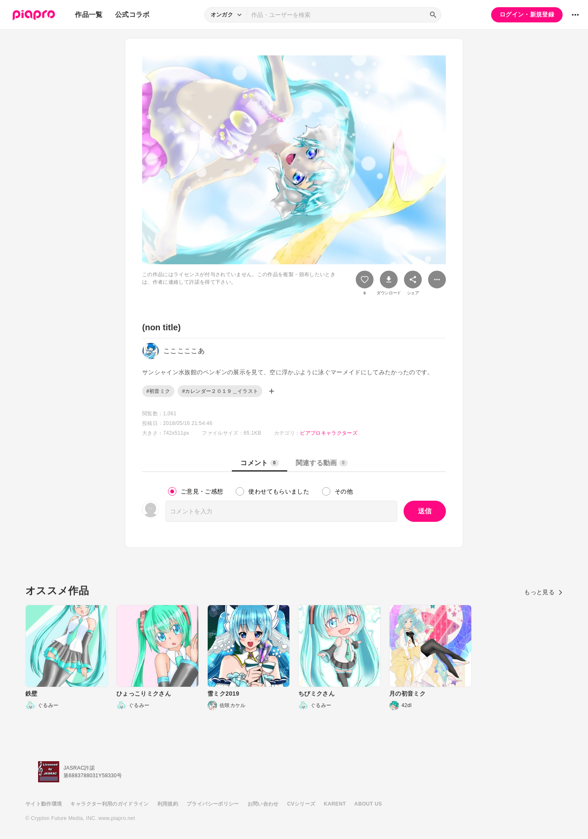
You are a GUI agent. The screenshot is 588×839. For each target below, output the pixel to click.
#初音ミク (158, 391)
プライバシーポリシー (213, 804)
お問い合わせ (263, 804)
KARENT (335, 804)
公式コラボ (132, 14)
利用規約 (167, 804)
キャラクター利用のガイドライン (109, 804)
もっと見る (543, 592)
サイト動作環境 (43, 804)
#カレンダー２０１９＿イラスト (220, 391)
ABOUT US (368, 804)
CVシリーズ (301, 804)
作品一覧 (88, 14)
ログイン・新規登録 (527, 14)
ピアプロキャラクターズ (328, 433)
